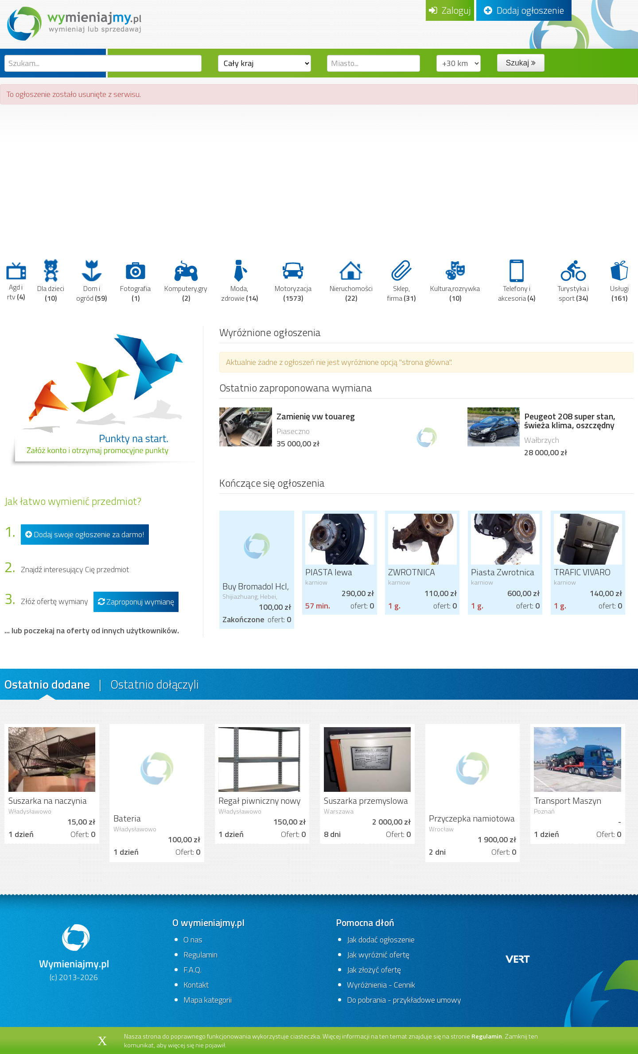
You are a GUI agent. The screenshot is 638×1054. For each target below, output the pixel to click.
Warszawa (339, 811)
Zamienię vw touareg (315, 416)
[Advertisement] (319, 175)
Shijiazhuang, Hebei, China (249, 600)
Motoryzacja (293, 280)
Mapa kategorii (207, 1000)
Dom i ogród (91, 280)
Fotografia (135, 280)
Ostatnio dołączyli (154, 684)
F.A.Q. (192, 970)
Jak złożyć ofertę (374, 970)
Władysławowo (29, 811)
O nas (192, 940)
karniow (316, 582)
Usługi (619, 280)
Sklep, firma (401, 280)
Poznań (544, 811)
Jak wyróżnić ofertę (378, 955)
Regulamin (200, 955)
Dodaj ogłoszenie (524, 10)
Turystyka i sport (573, 280)
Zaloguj (450, 10)
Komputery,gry (185, 280)
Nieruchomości (351, 280)
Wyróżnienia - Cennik (381, 985)
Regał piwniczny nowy (259, 800)
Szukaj (521, 62)
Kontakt (196, 985)
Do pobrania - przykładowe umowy (404, 1000)
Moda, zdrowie (239, 280)
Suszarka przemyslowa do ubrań (366, 806)
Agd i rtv (15, 280)
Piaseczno (293, 431)
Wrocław (441, 829)
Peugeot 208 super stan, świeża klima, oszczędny (569, 421)
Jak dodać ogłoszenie (381, 940)
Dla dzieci (50, 280)
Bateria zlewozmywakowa (147, 824)
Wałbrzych (541, 440)
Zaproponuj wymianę (136, 602)
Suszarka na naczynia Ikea (47, 806)
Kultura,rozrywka (455, 280)
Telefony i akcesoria (516, 280)
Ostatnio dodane (47, 684)
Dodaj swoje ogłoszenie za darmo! (84, 534)
